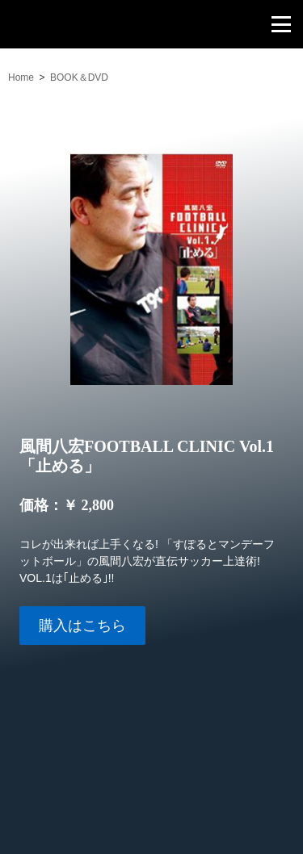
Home (21, 77)
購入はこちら (82, 625)
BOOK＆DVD (79, 77)
